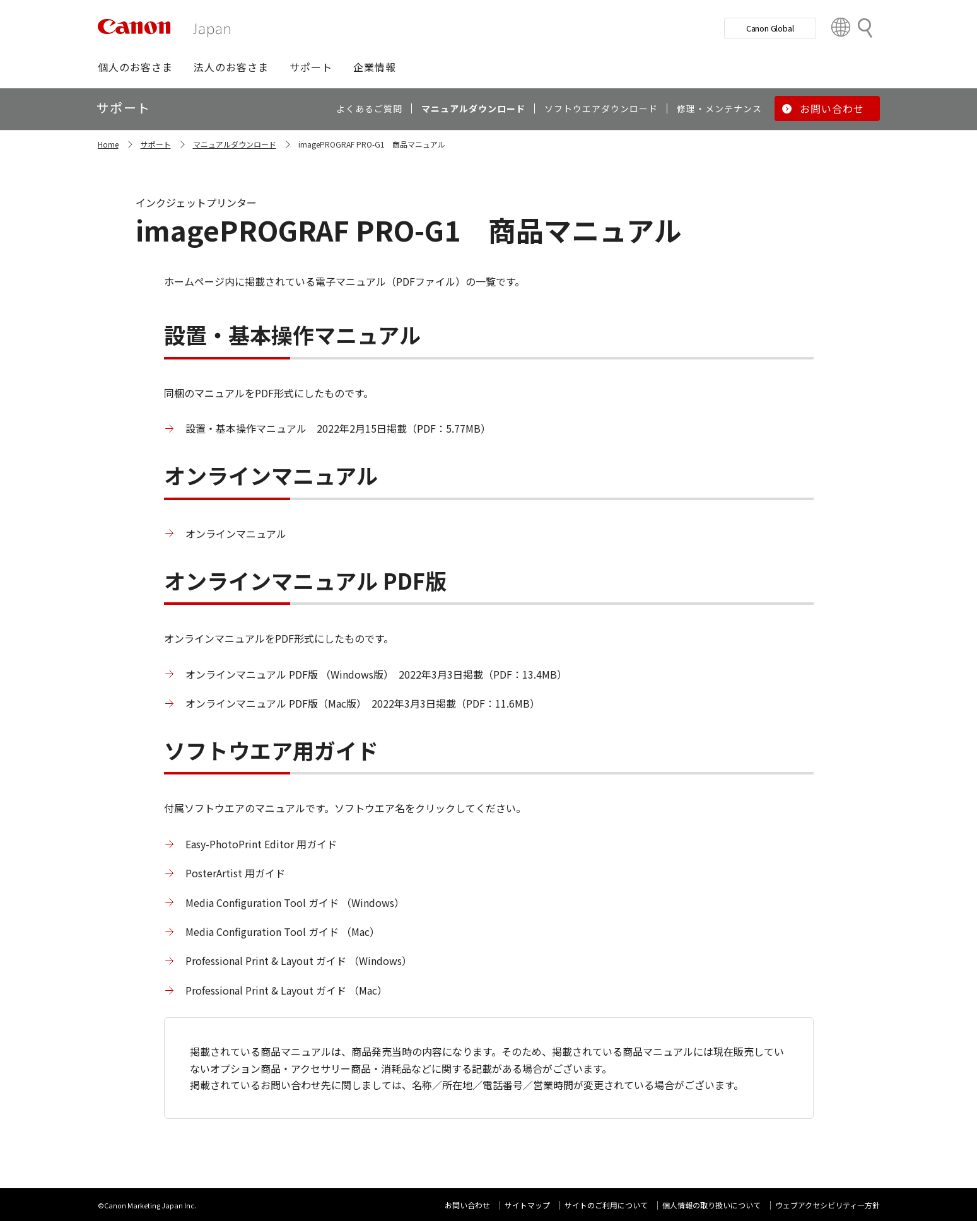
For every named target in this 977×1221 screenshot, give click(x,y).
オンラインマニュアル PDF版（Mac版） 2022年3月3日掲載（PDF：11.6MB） (362, 703)
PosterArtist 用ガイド (235, 872)
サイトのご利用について (606, 1205)
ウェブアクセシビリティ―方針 (827, 1205)
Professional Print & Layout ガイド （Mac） (286, 990)
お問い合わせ (467, 1205)
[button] (135, 67)
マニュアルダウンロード (234, 144)
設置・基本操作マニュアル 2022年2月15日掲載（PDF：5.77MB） (338, 428)
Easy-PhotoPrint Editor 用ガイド (261, 843)
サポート (156, 144)
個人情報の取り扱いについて (711, 1205)
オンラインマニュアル (235, 533)
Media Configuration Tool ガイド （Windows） (294, 902)
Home (108, 144)
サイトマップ (527, 1205)
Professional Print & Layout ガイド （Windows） (298, 960)
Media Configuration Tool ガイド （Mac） (282, 931)
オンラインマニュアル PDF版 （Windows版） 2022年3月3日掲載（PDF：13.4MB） (376, 674)
